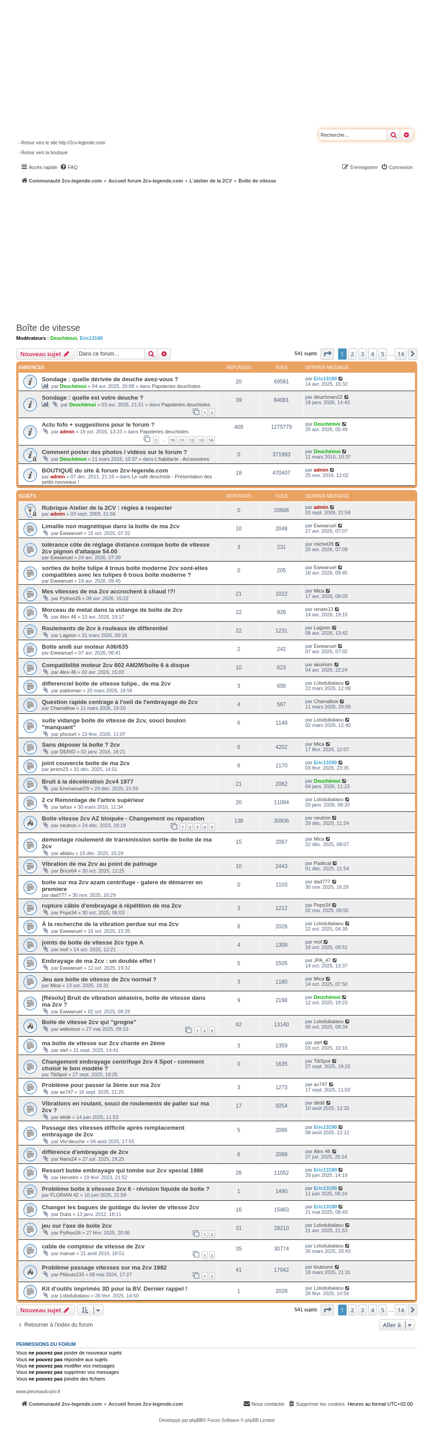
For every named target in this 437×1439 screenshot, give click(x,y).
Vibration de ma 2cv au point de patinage (99, 863)
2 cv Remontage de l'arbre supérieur (93, 800)
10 (172, 440)
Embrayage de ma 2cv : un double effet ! (99, 961)
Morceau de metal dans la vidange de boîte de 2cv (112, 609)
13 (201, 440)
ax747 (66, 1092)
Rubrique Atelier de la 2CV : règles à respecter (107, 507)
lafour (66, 807)
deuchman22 (328, 397)
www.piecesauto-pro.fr (38, 1391)
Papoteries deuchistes (176, 386)
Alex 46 (68, 616)
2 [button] (352, 354)
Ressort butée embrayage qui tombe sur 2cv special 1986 (122, 1170)
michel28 (324, 544)
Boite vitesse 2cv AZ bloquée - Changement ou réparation (123, 818)
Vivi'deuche (72, 1141)
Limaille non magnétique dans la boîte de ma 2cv (110, 526)
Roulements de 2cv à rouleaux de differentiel (105, 628)
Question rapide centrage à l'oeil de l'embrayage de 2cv (120, 702)
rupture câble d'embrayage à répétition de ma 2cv (111, 905)
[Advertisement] (226, 252)
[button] (327, 353)
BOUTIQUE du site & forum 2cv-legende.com (105, 470)
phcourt (68, 734)
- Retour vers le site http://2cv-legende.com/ (61, 142)
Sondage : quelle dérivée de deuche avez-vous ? (110, 379)
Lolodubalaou (328, 683)
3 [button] (362, 354)
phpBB (196, 1420)
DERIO (68, 751)
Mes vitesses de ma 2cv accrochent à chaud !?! (108, 591)
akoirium (323, 664)
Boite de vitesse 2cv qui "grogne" (89, 1022)
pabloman (70, 690)
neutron (68, 825)
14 (211, 440)
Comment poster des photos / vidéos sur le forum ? (114, 452)
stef (64, 1050)
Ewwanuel (71, 533)
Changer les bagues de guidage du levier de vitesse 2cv (120, 1207)
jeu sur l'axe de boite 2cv (77, 1225)
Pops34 (68, 912)
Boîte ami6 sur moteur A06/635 (85, 646)
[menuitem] (69, 167)
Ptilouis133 (72, 1274)
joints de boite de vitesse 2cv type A (92, 942)
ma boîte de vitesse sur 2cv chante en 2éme (103, 1043)
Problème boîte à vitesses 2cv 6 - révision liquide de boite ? (126, 1188)
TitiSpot (58, 1074)
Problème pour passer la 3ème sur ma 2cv (101, 1085)
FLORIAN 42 (64, 1195)
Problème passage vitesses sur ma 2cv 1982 (104, 1267)
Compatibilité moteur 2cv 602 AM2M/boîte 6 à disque (116, 665)
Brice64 (68, 870)
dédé (65, 1117)
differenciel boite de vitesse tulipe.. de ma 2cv (106, 683)
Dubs (65, 1214)
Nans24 (68, 1159)
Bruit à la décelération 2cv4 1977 (88, 781)
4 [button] (372, 354)
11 (182, 440)
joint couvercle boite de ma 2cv (86, 763)
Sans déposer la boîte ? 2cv (81, 744)
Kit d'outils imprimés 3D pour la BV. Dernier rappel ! (114, 1288)
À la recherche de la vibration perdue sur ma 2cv (110, 924)
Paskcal (322, 863)
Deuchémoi (63, 338)
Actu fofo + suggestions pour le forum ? (98, 424)
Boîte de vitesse (48, 328)
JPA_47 (322, 960)
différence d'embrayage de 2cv (85, 1152)
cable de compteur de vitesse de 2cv (93, 1246)
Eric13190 (91, 338)
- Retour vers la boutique (43, 152)
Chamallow (62, 708)
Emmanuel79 (74, 788)
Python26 (70, 598)
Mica (319, 590)
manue (67, 1253)
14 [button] (400, 354)
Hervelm (69, 1177)
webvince (70, 1029)
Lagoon (68, 635)
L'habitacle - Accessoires (182, 459)
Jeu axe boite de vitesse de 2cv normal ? (99, 979)
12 (191, 440)
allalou (67, 853)
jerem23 (59, 769)
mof (64, 949)
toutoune (323, 1267)
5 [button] (382, 354)
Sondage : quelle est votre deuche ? (92, 397)
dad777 (58, 895)
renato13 (323, 609)
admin (67, 431)
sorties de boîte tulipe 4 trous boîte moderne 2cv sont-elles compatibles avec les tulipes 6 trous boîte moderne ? (125, 571)
